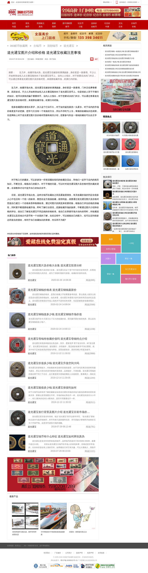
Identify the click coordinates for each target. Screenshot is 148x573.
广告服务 (57, 553)
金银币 (94, 27)
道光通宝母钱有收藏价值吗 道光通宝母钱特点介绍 (57, 338)
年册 (107, 27)
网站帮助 (107, 2)
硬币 (67, 27)
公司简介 (68, 553)
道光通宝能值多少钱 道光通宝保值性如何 (52, 387)
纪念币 (80, 23)
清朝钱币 (52, 45)
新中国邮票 (67, 23)
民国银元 (40, 23)
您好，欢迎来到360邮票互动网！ (21, 2)
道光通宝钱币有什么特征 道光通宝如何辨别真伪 (56, 436)
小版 (80, 27)
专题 (14, 27)
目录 (120, 27)
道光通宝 (69, 45)
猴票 (111, 239)
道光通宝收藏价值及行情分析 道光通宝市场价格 (122, 76)
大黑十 (108, 259)
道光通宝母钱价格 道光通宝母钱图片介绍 (119, 58)
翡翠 (54, 27)
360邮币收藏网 (19, 45)
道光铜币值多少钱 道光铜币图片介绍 (118, 55)
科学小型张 (110, 249)
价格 (134, 27)
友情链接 (101, 553)
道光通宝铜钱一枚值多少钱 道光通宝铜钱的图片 (122, 51)
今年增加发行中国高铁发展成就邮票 (53, 533)
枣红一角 (128, 259)
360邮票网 (20, 12)
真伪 (40, 27)
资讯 (27, 23)
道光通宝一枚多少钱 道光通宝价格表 (118, 62)
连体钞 (94, 23)
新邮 (54, 23)
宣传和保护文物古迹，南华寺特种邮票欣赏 (24, 533)
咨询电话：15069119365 (127, 2)
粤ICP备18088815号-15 (68, 560)
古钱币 (134, 23)
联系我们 (47, 553)
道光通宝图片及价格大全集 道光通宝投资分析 (55, 265)
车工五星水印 (130, 269)
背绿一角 (110, 274)
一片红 (131, 243)
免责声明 (90, 553)
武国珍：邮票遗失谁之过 (78, 532)
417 (96, 59)
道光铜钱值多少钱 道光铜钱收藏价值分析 (119, 69)
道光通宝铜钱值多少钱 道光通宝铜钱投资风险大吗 (123, 72)
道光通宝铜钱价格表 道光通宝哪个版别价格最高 (122, 65)
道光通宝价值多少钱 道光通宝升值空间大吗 (53, 363)
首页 (14, 23)
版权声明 (79, 553)
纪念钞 (107, 23)
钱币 (27, 27)
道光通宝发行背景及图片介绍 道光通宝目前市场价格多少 (61, 412)
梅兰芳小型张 (130, 279)
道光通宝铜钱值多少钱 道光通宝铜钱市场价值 (55, 314)
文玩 (120, 23)
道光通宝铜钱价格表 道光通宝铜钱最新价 (52, 289)
